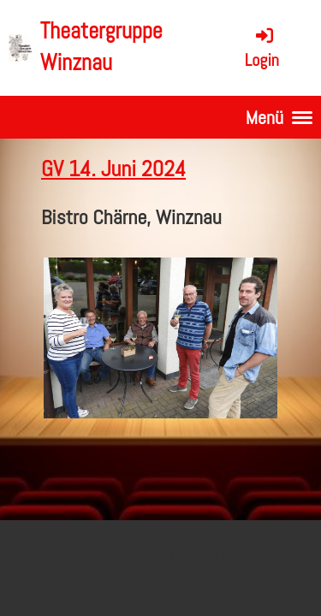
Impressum (194, 555)
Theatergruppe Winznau (101, 46)
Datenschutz (251, 555)
